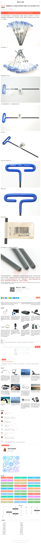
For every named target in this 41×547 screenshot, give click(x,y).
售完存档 (11, 9)
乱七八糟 (7, 483)
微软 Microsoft (33, 489)
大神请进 (21, 522)
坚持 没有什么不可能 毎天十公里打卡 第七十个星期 (35, 386)
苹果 (34, 486)
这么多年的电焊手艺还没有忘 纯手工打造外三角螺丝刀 (15, 386)
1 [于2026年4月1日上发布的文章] (15, 506)
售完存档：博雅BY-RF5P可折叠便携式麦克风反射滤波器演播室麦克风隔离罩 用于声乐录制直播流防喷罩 (15, 314)
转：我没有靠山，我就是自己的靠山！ (5, 399)
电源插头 (20, 497)
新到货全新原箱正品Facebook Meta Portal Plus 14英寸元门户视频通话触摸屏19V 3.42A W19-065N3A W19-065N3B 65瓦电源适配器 (25, 387)
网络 (20, 494)
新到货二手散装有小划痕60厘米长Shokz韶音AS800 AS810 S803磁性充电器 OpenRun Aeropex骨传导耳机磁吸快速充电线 (25, 400)
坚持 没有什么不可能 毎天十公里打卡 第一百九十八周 (25, 371)
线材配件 (21, 529)
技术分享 (21, 526)
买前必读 (16, 538)
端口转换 (33, 475)
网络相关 (4, 530)
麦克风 (34, 491)
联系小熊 (22, 538)
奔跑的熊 (7, 475)
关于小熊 (12, 538)
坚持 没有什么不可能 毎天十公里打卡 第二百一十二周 (15, 399)
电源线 (20, 478)
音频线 (7, 491)
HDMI (34, 483)
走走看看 (20, 475)
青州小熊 (20, 282)
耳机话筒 (21, 530)
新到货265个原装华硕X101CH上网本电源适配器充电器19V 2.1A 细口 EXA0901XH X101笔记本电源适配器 (5, 387)
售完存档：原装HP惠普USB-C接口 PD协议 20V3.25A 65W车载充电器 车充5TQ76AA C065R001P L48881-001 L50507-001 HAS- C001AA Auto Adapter (10, 303)
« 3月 (2, 514)
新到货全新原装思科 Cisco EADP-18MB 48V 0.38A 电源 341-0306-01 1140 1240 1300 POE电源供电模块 (35, 400)
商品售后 (19, 538)
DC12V (34, 497)
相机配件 (21, 527)
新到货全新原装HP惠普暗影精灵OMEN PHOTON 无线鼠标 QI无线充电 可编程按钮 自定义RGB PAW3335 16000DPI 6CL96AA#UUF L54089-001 (30, 303)
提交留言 (37, 346)
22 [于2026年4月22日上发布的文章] (15, 511)
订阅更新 (26, 538)
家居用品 (4, 523)
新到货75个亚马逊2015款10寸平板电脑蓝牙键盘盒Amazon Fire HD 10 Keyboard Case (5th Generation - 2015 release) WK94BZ (35, 372)
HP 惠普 (20, 491)
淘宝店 (29, 538)
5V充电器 (20, 486)
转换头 (34, 494)
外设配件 (4, 522)
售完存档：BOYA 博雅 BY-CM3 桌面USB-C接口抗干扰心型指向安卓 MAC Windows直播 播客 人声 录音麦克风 (15, 329)
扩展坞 (7, 489)
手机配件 (4, 526)
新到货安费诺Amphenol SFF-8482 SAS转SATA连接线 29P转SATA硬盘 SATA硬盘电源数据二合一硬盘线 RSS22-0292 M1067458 (5, 372)
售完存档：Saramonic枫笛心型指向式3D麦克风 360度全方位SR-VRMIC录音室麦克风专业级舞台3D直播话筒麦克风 (35, 315)
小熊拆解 (21, 523)
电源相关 (4, 527)
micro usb (7, 497)
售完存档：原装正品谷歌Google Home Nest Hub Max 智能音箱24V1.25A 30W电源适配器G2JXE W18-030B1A (5, 315)
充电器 (20, 489)
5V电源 (7, 486)
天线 (7, 494)
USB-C (7, 478)
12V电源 (20, 483)
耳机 (34, 478)
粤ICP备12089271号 (24, 540)
